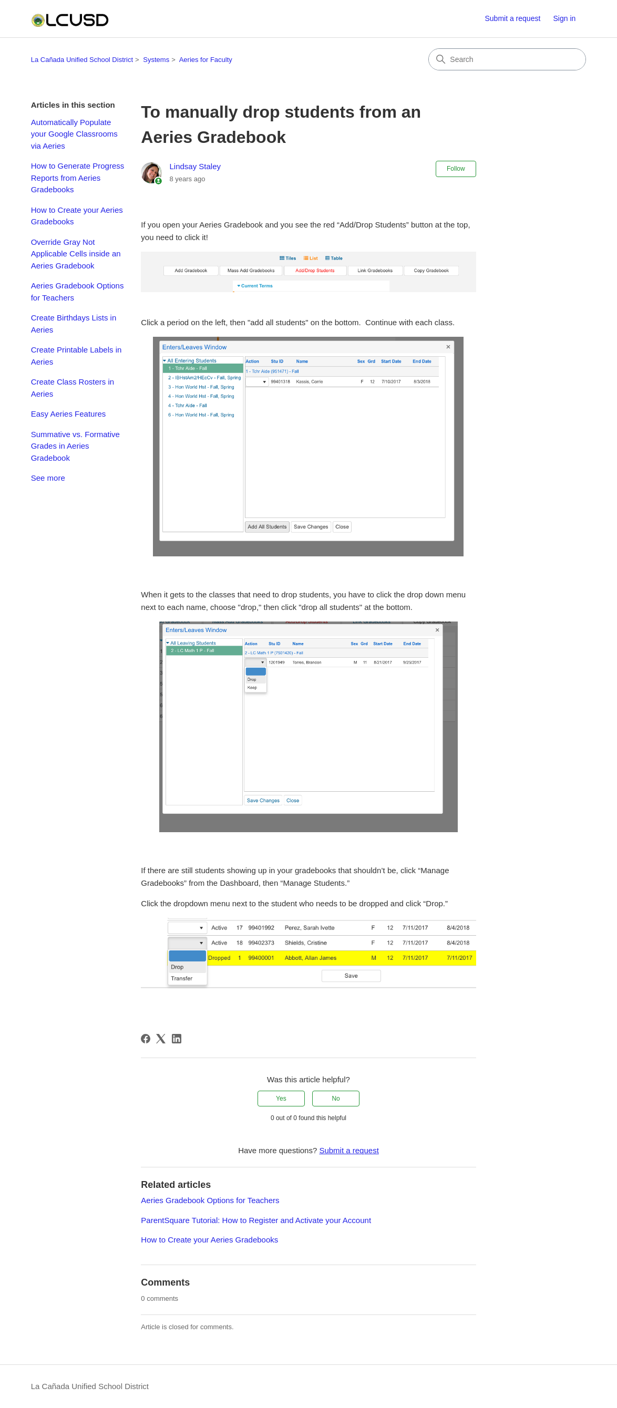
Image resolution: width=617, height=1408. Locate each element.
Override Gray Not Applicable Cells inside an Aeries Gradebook (76, 253)
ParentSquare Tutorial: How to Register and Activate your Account (256, 1220)
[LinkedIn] (176, 1038)
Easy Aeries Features (68, 413)
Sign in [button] (564, 18)
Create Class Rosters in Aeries (72, 387)
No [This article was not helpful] (336, 1098)
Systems (156, 60)
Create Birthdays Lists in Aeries (74, 323)
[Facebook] (145, 1038)
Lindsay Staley (195, 166)
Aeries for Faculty (205, 60)
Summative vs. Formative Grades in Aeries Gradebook (75, 446)
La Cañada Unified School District (82, 60)
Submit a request (512, 18)
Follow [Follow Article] (456, 168)
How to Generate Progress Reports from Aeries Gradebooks (78, 177)
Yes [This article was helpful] (281, 1098)
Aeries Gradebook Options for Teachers (77, 291)
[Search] (507, 59)
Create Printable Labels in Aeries (76, 355)
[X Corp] (161, 1038)
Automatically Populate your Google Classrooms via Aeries (74, 134)
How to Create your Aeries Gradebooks (77, 215)
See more (48, 477)
